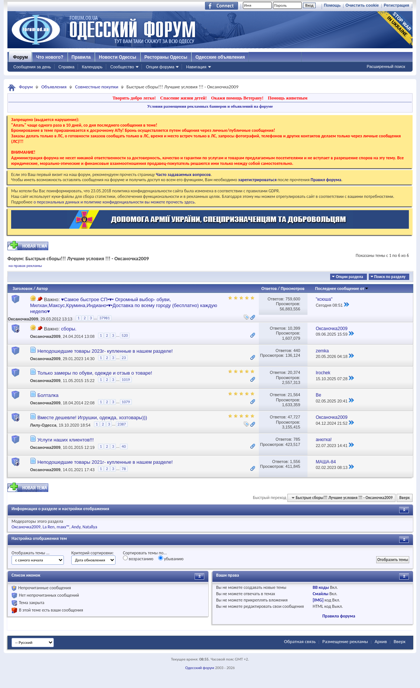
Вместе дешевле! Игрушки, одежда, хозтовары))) (92, 417)
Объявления (53, 86)
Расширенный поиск (386, 66)
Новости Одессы (117, 57)
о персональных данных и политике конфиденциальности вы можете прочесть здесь (114, 202)
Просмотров (293, 288)
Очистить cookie (362, 5)
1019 (126, 379)
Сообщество (122, 67)
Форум (20, 57)
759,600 (293, 299)
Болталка (48, 395)
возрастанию (138, 558)
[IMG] (318, 600)
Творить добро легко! (134, 98)
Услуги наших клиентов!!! (66, 440)
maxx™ (63, 526)
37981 (105, 318)
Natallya (89, 526)
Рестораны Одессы (166, 57)
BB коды (321, 587)
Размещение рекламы (345, 641)
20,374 (294, 372)
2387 (122, 424)
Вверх (404, 497)
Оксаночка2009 (23, 319)
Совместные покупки (96, 86)
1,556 (295, 461)
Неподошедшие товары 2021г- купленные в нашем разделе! (105, 462)
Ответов (269, 288)
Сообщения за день (32, 67)
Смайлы (320, 593)
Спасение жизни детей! (183, 98)
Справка (66, 67)
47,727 (294, 417)
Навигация (196, 67)
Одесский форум (199, 667)
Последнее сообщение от (342, 288)
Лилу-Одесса (43, 425)
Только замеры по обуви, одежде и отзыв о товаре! (95, 373)
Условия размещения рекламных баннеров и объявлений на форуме (210, 106)
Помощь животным (287, 98)
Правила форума (338, 616)
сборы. (68, 329)
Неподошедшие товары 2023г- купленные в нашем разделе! (105, 351)
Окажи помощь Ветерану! (237, 98)
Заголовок (22, 288)
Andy (75, 526)
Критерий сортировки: (92, 552)
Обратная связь (300, 641)
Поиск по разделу (390, 276)
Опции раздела (349, 276)
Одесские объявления (220, 57)
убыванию (171, 558)
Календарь (92, 67)
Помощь (332, 5)
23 (124, 357)
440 (296, 350)
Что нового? (49, 57)
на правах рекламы (25, 265)
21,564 (294, 394)
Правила (81, 57)
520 (125, 335)
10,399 (294, 328)
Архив (381, 641)
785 (296, 439)
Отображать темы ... (30, 552)
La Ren (49, 526)
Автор (42, 288)
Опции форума (160, 67)
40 (124, 446)
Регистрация (396, 5)
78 (124, 468)
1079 (126, 402)
